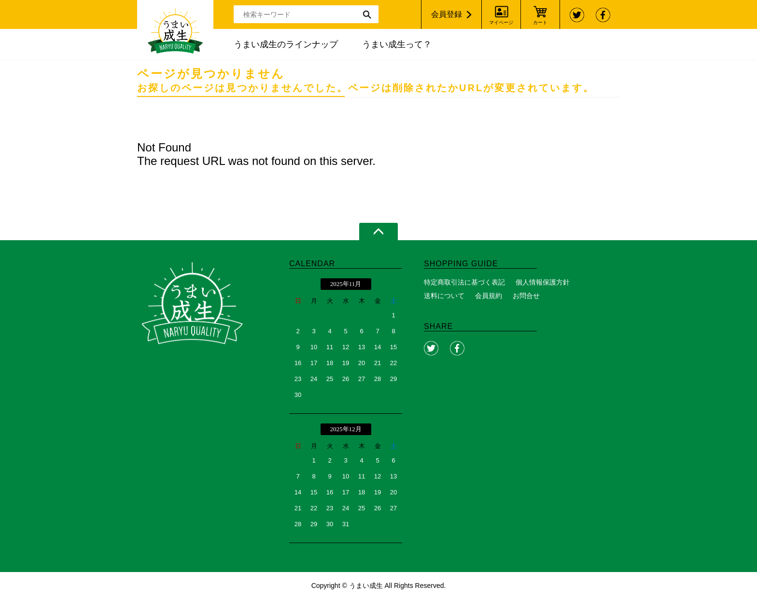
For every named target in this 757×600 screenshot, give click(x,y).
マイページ (501, 22)
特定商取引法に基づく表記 (464, 282)
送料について (444, 296)
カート (540, 22)
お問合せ (526, 296)
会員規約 (488, 296)
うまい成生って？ (397, 44)
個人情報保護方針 (543, 282)
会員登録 (446, 14)
